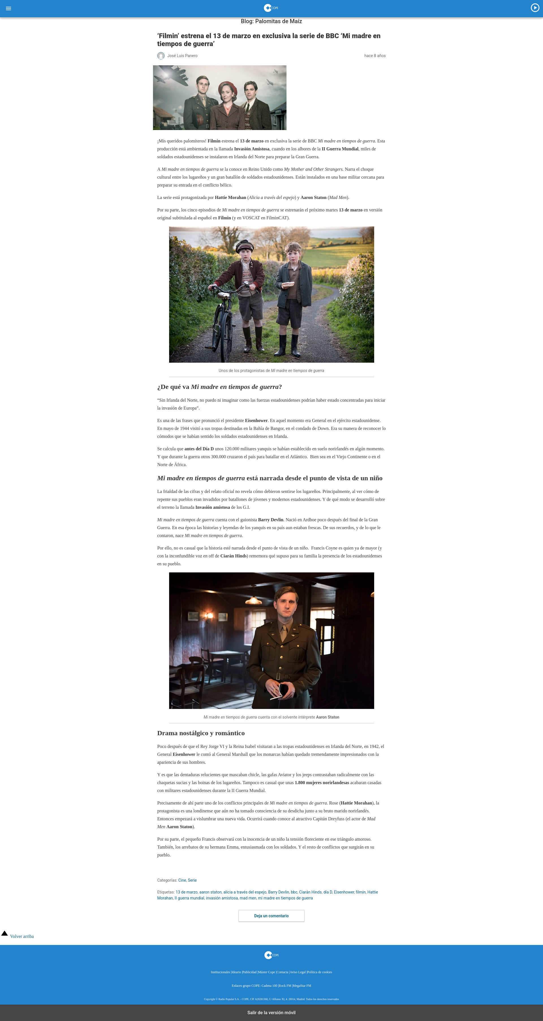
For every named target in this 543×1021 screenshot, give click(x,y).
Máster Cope (266, 972)
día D (328, 892)
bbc (294, 892)
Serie (192, 880)
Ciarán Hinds (310, 892)
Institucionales (220, 972)
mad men (248, 898)
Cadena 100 (269, 986)
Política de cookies (319, 972)
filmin (361, 892)
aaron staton (210, 892)
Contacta (282, 972)
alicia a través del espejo (244, 892)
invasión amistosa (222, 898)
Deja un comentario (271, 916)
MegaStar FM (302, 986)
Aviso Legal (298, 972)
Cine (182, 880)
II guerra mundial (189, 898)
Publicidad (249, 972)
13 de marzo (186, 892)
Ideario (236, 972)
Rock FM (285, 986)
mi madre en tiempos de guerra (285, 898)
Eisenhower (344, 892)
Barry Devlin (278, 892)
